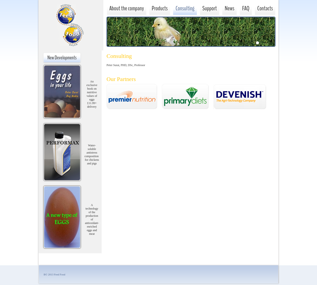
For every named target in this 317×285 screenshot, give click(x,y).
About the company (126, 8)
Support (209, 8)
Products (160, 8)
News (229, 8)
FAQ (245, 8)
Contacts (265, 8)
